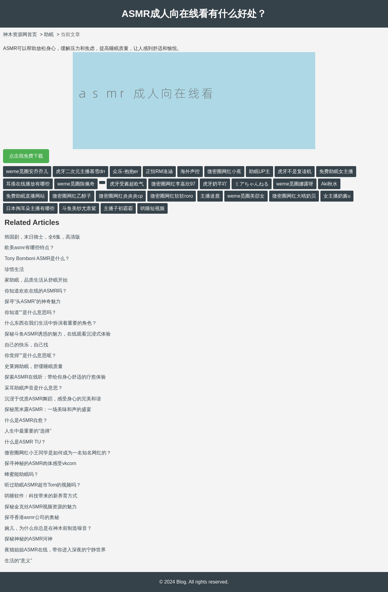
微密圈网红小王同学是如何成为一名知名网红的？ (58, 452)
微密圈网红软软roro (171, 196)
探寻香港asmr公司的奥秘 (32, 517)
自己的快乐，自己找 (26, 344)
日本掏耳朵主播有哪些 (30, 208)
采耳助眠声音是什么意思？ (34, 387)
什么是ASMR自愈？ (26, 420)
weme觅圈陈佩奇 (76, 183)
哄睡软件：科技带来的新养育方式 (41, 495)
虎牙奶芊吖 (215, 183)
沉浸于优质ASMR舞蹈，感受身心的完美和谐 (53, 398)
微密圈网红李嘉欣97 (173, 183)
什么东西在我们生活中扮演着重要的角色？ (51, 323)
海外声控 (190, 171)
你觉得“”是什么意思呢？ (30, 355)
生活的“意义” (18, 560)
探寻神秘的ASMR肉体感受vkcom (40, 463)
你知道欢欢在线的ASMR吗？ (36, 290)
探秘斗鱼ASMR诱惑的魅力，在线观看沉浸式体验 (58, 333)
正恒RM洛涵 (159, 171)
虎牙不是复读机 (295, 171)
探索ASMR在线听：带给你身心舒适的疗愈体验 (55, 377)
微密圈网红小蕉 (224, 171)
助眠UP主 (259, 171)
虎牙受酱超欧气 (127, 183)
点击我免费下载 (26, 156)
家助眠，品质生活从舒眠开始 (36, 280)
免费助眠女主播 (336, 171)
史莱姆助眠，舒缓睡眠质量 (34, 366)
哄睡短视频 (152, 208)
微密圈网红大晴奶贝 (294, 196)
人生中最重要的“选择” (28, 430)
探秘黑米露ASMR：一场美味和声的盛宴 (48, 409)
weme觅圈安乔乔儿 (27, 171)
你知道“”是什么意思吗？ (30, 312)
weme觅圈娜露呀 (294, 183)
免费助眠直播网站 (25, 196)
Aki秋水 (329, 183)
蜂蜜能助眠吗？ (21, 474)
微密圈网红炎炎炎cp (121, 196)
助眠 (49, 34)
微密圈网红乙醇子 (71, 196)
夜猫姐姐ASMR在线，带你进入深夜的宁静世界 (55, 549)
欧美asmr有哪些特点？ (29, 247)
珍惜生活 (14, 269)
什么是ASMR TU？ (25, 441)
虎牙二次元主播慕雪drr (80, 171)
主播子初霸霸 (118, 208)
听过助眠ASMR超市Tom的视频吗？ (43, 484)
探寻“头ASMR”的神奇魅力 (33, 301)
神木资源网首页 (20, 34)
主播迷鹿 (210, 196)
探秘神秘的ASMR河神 (28, 538)
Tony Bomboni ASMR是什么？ (37, 258)
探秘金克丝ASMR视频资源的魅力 (41, 506)
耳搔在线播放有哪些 (28, 183)
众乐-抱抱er (125, 171)
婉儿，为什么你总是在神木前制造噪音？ (48, 528)
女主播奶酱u (336, 196)
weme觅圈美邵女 (246, 196)
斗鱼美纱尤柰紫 (79, 208)
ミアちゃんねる (252, 183)
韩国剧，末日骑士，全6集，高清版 (42, 236)
